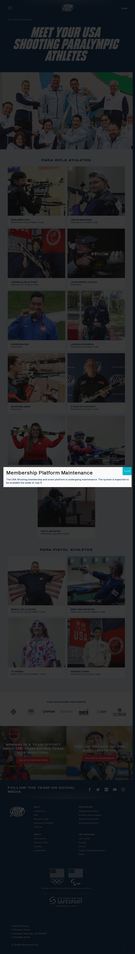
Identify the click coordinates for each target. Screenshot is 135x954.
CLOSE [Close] (127, 471)
